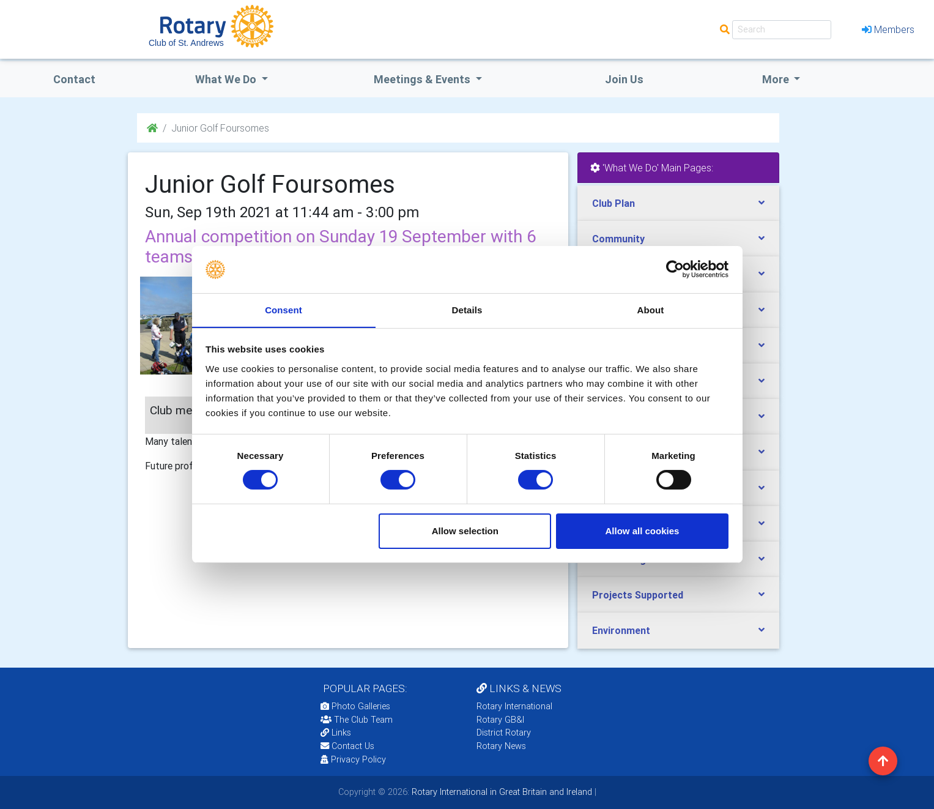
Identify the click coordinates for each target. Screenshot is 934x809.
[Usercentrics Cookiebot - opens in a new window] (674, 269)
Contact (74, 79)
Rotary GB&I (500, 719)
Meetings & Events (423, 79)
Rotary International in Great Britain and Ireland (500, 791)
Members (888, 29)
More (776, 79)
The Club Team (357, 719)
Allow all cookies (642, 531)
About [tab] (650, 309)
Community (618, 239)
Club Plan (613, 203)
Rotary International (514, 706)
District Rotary (503, 732)
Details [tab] (467, 309)
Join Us (624, 79)
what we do (227, 79)
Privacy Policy (353, 759)
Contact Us (347, 745)
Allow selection (465, 531)
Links (336, 732)
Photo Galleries (355, 706)
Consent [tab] (283, 309)
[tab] (678, 203)
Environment (621, 630)
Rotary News (501, 745)
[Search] (781, 29)
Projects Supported (637, 595)
